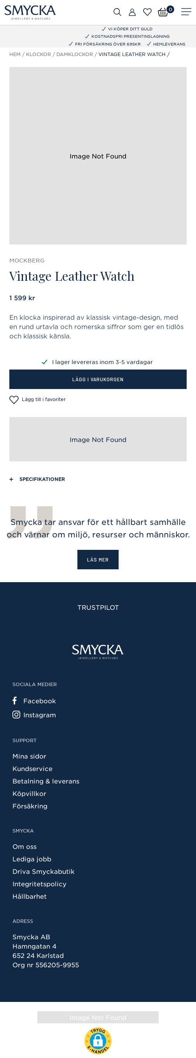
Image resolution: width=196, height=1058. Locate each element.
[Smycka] (30, 12)
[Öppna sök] (117, 12)
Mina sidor (29, 756)
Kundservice (32, 768)
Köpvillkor (29, 793)
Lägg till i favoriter (37, 400)
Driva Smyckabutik (43, 871)
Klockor (38, 54)
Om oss (24, 846)
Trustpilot (98, 607)
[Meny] (186, 12)
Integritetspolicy (39, 883)
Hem (15, 54)
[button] (98, 1040)
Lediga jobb (31, 859)
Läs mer (98, 559)
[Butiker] (132, 12)
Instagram (34, 714)
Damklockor (74, 54)
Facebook (34, 700)
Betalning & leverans (45, 781)
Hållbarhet (29, 896)
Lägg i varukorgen (98, 379)
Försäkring (29, 806)
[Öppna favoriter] (147, 12)
